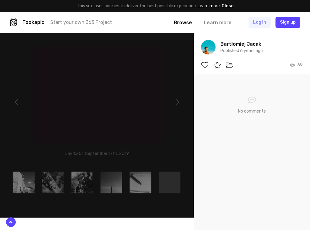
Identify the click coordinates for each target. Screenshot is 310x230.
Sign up (288, 22)
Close (227, 5)
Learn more (209, 5)
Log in (259, 22)
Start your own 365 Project (81, 22)
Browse (183, 22)
